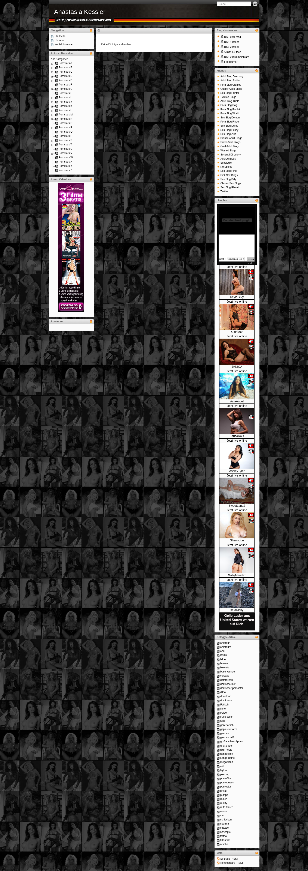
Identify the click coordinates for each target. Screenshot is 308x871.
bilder (223, 659)
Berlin (223, 655)
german (224, 733)
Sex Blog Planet (230, 187)
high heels (226, 749)
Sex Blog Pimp (229, 170)
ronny (223, 811)
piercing (224, 774)
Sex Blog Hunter (230, 92)
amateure (225, 646)
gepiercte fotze (228, 729)
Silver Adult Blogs (230, 142)
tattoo (223, 836)
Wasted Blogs (228, 150)
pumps (224, 794)
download (225, 696)
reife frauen (226, 807)
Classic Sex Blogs (231, 183)
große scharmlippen (231, 741)
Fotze (223, 712)
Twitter (224, 191)
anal (222, 651)
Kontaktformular (64, 44)
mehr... (251, 263)
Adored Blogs (228, 158)
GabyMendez (237, 575)
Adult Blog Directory (232, 76)
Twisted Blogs (228, 97)
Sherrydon (237, 540)
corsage (225, 675)
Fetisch (224, 704)
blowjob (224, 667)
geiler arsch (227, 725)
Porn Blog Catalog (231, 84)
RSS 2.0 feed (231, 46)
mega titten (226, 761)
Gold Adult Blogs (230, 146)
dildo (223, 692)
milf (222, 766)
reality (223, 803)
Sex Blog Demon (230, 117)
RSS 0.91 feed (232, 37)
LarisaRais (237, 436)
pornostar (225, 786)
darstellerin (226, 679)
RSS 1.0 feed (231, 41)
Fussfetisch (226, 716)
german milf (227, 737)
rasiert (223, 799)
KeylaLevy (237, 297)
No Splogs (226, 166)
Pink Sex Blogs (229, 175)
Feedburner (230, 61)
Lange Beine (227, 757)
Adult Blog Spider (230, 80)
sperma (224, 823)
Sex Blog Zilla (228, 134)
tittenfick (225, 840)
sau (222, 815)
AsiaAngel (237, 401)
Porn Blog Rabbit (230, 109)
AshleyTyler (236, 471)
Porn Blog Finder (230, 121)
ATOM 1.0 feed (232, 52)
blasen (224, 663)
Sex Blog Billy (228, 179)
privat (223, 790)
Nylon (223, 770)
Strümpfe (225, 832)
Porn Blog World (230, 113)
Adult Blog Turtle (230, 101)
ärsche (224, 844)
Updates (59, 40)
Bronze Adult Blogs (231, 138)
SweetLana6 (237, 505)
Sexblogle (226, 162)
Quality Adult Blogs (231, 88)
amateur (225, 642)
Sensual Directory (231, 154)
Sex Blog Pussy (229, 129)
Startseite (60, 36)
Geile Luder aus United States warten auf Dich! (237, 620)
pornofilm (225, 778)
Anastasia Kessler (79, 11)
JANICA (237, 366)
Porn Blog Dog (229, 105)
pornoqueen (227, 782)
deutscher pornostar (231, 688)
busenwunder (228, 671)
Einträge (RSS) (229, 858)
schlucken (226, 819)
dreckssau (226, 700)
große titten (226, 745)
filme (223, 708)
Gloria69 (237, 331)
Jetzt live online (237, 267)
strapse (224, 827)
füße (222, 720)
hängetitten (226, 753)
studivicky (236, 610)
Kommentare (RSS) (232, 862)
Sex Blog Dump (229, 125)
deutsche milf (227, 684)
